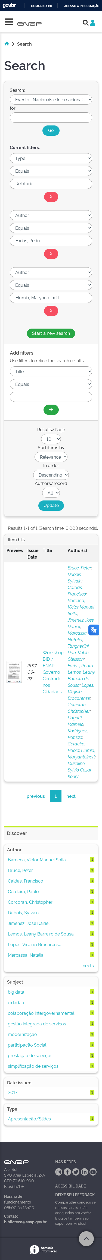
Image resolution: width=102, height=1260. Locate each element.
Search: (17, 90)
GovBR (9, 5)
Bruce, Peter (79, 568)
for (13, 108)
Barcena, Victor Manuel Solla (81, 606)
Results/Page (51, 429)
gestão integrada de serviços (37, 1023)
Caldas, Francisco (25, 881)
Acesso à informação (81, 6)
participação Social (27, 1045)
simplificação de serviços (33, 1066)
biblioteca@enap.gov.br (25, 1221)
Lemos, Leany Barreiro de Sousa (81, 678)
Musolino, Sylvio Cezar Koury (79, 769)
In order (51, 465)
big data (16, 992)
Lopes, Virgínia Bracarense (81, 691)
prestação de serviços (30, 1055)
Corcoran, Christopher (30, 902)
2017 (12, 1092)
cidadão (16, 1002)
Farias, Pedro (80, 665)
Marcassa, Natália (26, 955)
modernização (22, 1034)
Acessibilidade (70, 1185)
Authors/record (51, 483)
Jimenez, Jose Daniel (29, 923)
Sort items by (51, 447)
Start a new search (51, 333)
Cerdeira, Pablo (23, 891)
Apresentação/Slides (29, 1119)
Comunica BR (41, 6)
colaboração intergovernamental (41, 1013)
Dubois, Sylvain (23, 912)
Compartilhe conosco (73, 1201)
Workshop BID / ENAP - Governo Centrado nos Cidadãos (53, 671)
